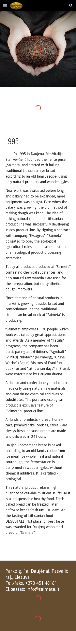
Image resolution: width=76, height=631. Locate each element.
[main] (38, 141)
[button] (5, 5)
